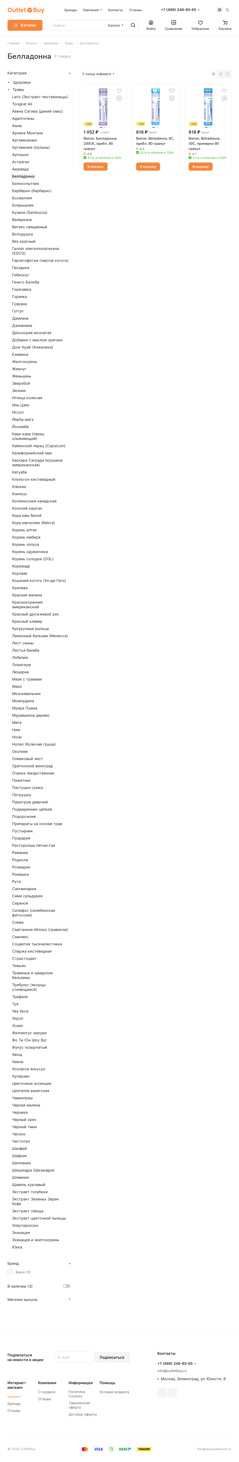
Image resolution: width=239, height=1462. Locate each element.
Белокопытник (25, 183)
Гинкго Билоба (25, 282)
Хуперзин (20, 1076)
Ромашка (20, 874)
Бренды (14, 1403)
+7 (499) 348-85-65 (178, 10)
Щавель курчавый (29, 1184)
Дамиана (20, 318)
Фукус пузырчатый (29, 1047)
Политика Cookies (77, 1393)
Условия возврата (114, 1392)
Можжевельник (26, 693)
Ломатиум (21, 664)
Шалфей (19, 1148)
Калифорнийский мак (32, 453)
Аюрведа (20, 169)
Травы (18, 89)
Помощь (107, 1382)
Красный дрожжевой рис (35, 614)
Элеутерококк (25, 1225)
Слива (18, 922)
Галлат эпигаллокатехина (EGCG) (35, 251)
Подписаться (112, 1357)
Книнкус (19, 493)
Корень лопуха (25, 544)
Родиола (20, 859)
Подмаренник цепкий (32, 809)
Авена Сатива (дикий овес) (37, 111)
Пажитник (21, 780)
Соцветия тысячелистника (37, 944)
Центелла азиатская (30, 1090)
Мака (17, 686)
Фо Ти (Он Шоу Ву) (29, 1040)
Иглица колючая (27, 397)
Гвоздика (20, 267)
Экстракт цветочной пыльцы (39, 1218)
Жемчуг (19, 368)
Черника (20, 1112)
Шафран (19, 1155)
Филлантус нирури (29, 1032)
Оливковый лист (27, 758)
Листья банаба (25, 650)
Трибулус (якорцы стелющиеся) (29, 987)
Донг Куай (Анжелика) (32, 347)
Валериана (22, 219)
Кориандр (21, 566)
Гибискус (20, 275)
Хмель (18, 1061)
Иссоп (18, 412)
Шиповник (21, 1163)
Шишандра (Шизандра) (33, 1170)
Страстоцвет (24, 958)
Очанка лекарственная (33, 773)
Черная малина (26, 1105)
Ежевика (20, 354)
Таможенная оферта (79, 1405)
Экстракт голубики (30, 1191)
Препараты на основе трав (37, 823)
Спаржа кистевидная (32, 951)
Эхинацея (21, 1232)
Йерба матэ (23, 419)
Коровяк (20, 573)
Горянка (19, 296)
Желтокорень (24, 361)
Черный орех (24, 1119)
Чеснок (18, 1134)
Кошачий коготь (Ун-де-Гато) (39, 580)
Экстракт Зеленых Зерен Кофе (35, 1201)
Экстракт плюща (27, 1211)
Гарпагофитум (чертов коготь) (40, 260)
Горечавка (21, 289)
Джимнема (22, 325)
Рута (16, 881)
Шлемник (20, 1177)
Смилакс (20, 936)
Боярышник (23, 205)
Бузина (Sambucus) (29, 212)
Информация (81, 1382)
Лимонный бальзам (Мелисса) (40, 635)
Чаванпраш (22, 1098)
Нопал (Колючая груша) (34, 744)
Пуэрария (21, 838)
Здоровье (22, 82)
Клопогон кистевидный (33, 479)
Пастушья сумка (27, 787)
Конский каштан (27, 508)
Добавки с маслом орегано (37, 340)
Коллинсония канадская (34, 501)
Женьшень (21, 376)
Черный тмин (24, 1126)
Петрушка (21, 794)
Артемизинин (24, 140)
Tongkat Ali (22, 104)
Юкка (17, 1247)
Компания (47, 1382)
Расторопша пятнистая (33, 845)
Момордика (23, 700)
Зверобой (21, 383)
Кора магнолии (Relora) (33, 522)
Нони (17, 737)
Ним (16, 729)
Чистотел (21, 1141)
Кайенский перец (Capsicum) (39, 445)
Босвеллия (22, 198)
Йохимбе (20, 426)
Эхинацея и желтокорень (35, 1239)
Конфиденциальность (214, 1449)
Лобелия (20, 657)
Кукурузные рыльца (30, 628)
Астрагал (20, 161)
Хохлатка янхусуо (28, 1069)
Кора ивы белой (27, 515)
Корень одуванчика (30, 551)
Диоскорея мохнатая (31, 332)
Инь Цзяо (20, 405)
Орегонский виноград (32, 766)
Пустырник (22, 831)
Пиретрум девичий (30, 802)
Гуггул (17, 311)
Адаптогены (23, 118)
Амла (17, 125)
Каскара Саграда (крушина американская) (37, 462)
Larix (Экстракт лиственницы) (40, 96)
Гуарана (19, 303)
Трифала (20, 996)
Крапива (20, 587)
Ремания (20, 852)
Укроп (17, 1018)
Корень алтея (24, 530)
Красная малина (27, 595)
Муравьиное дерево (30, 715)
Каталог (14, 1396)
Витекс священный (29, 227)
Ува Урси (20, 1011)
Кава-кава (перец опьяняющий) (28, 436)
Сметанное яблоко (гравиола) (40, 929)
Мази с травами (27, 679)
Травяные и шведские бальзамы (32, 975)
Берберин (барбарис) (32, 190)
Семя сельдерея (27, 896)
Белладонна (23, 176)
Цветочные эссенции (31, 1083)
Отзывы (14, 1410)
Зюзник (19, 390)
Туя (15, 1004)
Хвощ (17, 1054)
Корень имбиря (26, 537)
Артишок (20, 154)
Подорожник (24, 816)
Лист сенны (23, 643)
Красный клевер (27, 621)
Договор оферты (83, 1414)
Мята (16, 722)
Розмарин (21, 867)
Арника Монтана (27, 133)
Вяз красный (23, 241)
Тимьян (19, 965)
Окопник (20, 751)
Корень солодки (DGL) (33, 558)
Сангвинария (24, 888)
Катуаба (19, 472)
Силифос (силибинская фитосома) (33, 912)
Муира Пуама (24, 708)
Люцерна (20, 672)
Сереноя (20, 903)
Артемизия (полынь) (31, 147)
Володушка (22, 234)
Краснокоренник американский (27, 604)
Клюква (19, 486)
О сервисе (47, 1392)
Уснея (17, 1025)
